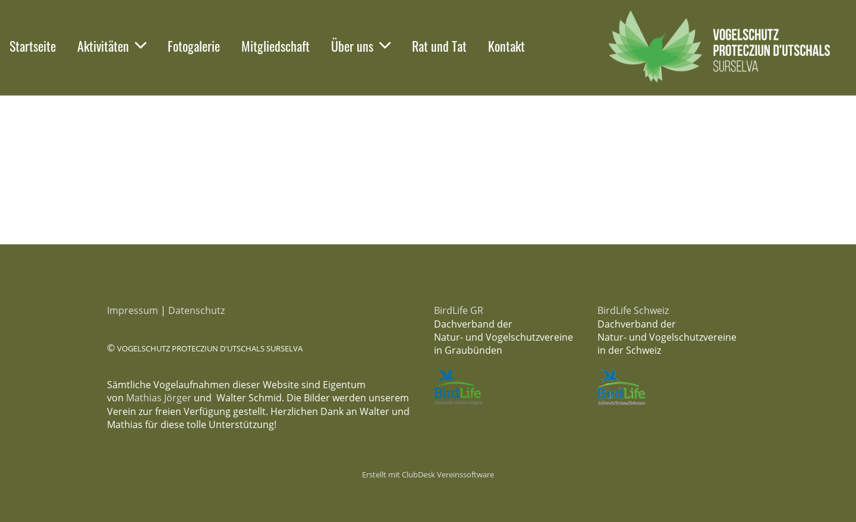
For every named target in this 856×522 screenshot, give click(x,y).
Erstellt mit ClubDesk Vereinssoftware (428, 474)
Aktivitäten (111, 45)
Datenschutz (196, 310)
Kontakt (506, 45)
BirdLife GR (458, 310)
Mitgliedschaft (275, 45)
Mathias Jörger (158, 397)
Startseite (33, 45)
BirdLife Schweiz (633, 310)
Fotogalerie (194, 45)
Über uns (361, 45)
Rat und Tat (439, 45)
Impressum (132, 310)
